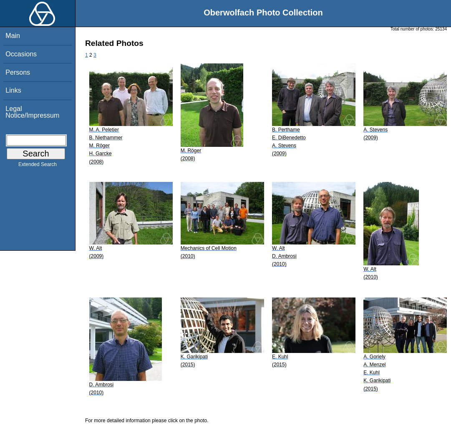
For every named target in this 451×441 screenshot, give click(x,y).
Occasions (21, 54)
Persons (17, 72)
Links (13, 90)
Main (12, 35)
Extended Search (37, 166)
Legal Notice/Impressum (32, 112)
